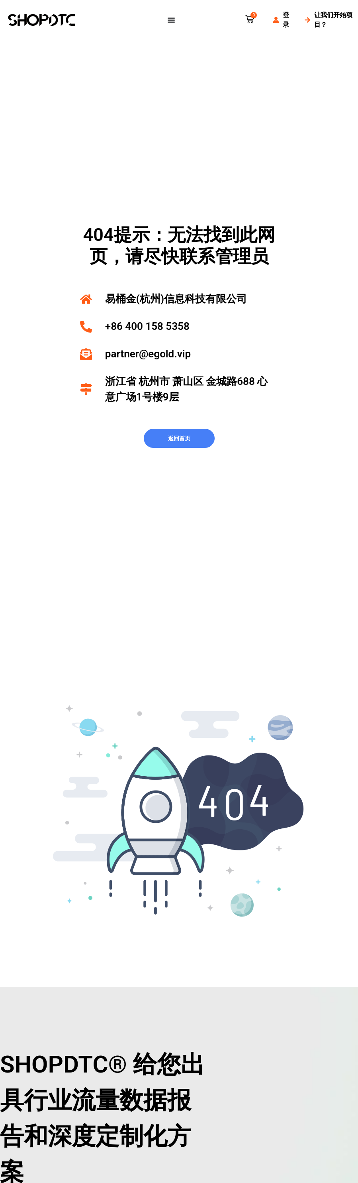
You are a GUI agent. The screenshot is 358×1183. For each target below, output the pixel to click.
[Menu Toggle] (171, 20)
